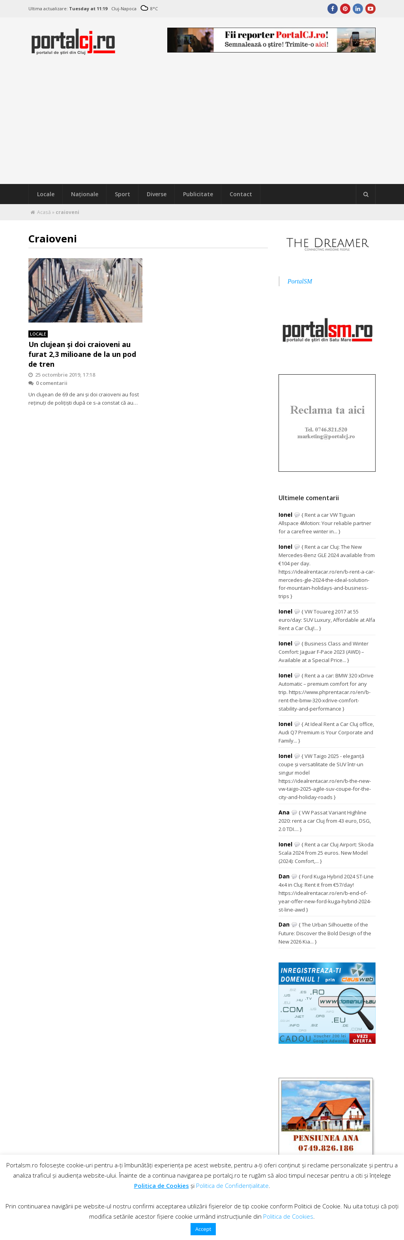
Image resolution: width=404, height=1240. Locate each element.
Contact (241, 194)
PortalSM (300, 281)
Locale (45, 194)
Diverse (156, 194)
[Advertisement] (202, 124)
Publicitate (198, 194)
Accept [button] (203, 1228)
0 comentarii (47, 382)
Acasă (44, 212)
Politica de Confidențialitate (232, 1185)
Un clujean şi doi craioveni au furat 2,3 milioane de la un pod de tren (82, 354)
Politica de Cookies (161, 1185)
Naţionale (84, 194)
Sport (122, 194)
